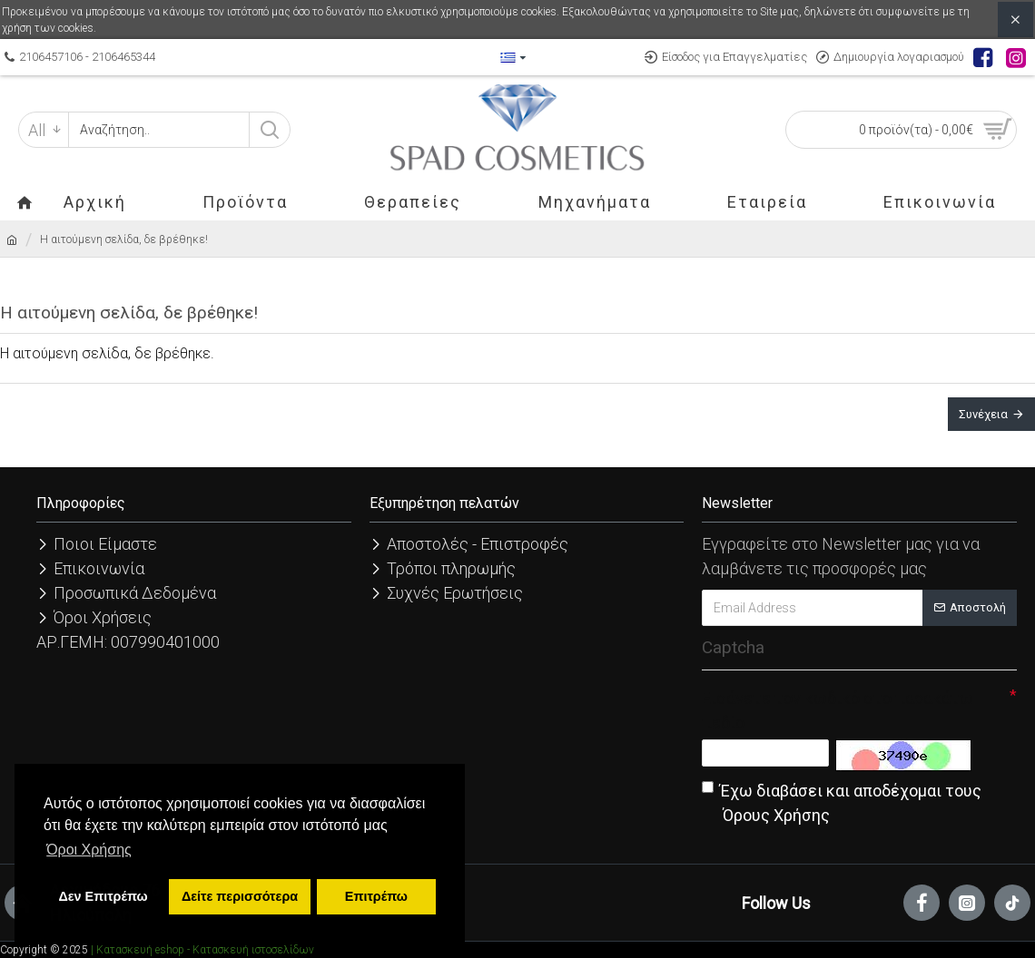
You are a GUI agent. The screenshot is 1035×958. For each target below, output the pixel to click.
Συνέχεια (983, 414)
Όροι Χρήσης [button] (89, 849)
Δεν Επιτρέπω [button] (102, 896)
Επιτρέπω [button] (376, 896)
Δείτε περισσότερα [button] (240, 896)
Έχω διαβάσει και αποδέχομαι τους (841, 804)
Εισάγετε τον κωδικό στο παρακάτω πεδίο (837, 710)
